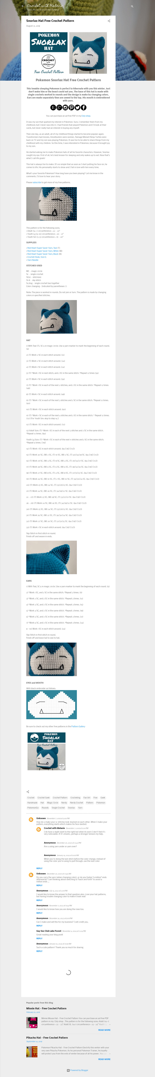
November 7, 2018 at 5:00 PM (58, 819)
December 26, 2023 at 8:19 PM (60, 918)
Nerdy (64, 803)
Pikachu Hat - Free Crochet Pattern (47, 1038)
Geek (103, 798)
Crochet (30, 798)
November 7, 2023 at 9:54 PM (60, 906)
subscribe (37, 182)
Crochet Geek (44, 798)
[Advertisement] (126, 53)
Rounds (45, 808)
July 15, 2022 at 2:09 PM (58, 891)
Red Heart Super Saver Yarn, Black (42, 254)
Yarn (80, 808)
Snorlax (71, 808)
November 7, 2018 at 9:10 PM (77, 828)
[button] (108, 21)
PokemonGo (33, 808)
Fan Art (87, 798)
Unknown (41, 818)
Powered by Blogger (77, 1070)
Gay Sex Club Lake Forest (48, 931)
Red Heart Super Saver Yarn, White (43, 251)
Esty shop (86, 116)
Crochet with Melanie (45, 6)
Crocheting (75, 798)
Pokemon (100, 803)
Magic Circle (52, 803)
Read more (104, 1030)
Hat (42, 803)
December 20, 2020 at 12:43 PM (69, 843)
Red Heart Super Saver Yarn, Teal (42, 248)
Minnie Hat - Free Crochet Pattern (46, 1008)
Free (95, 798)
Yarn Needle (32, 260)
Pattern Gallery (78, 727)
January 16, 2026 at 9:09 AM (68, 855)
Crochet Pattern (60, 798)
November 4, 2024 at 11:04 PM (74, 931)
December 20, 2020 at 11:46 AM (59, 874)
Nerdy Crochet (76, 803)
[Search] (132, 7)
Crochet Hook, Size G (36, 257)
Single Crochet (58, 808)
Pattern (89, 803)
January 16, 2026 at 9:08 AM (60, 944)
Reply (39, 869)
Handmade (32, 803)
